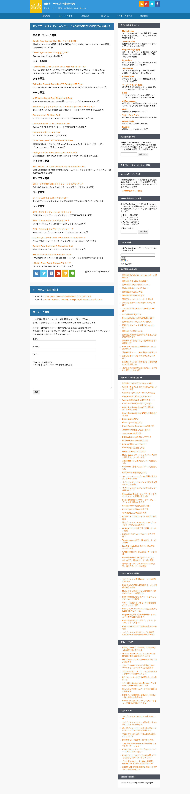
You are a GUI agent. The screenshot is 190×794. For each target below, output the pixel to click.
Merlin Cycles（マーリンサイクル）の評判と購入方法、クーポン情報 (139, 458)
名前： (36, 341)
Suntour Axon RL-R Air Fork (46, 117)
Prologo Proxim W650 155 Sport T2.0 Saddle (55, 155)
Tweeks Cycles (128, 44)
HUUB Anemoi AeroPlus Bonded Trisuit (52, 257)
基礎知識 (85, 18)
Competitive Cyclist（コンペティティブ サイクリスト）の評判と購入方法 (139, 497)
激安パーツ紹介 (127, 644)
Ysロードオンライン (130, 118)
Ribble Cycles (128, 79)
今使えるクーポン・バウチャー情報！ (136, 168)
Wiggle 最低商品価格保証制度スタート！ (139, 402)
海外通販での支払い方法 (132, 294)
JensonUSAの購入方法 (131, 436)
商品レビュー (126, 713)
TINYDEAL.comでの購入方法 (134, 515)
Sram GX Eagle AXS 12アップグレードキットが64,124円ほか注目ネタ (139, 704)
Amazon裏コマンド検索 (130, 176)
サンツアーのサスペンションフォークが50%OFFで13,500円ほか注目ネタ (138, 657)
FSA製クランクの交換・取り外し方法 (137, 742)
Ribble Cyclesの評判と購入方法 (135, 512)
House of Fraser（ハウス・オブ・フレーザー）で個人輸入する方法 (139, 503)
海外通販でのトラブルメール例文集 (137, 324)
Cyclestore (127, 63)
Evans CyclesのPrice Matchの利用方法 (138, 429)
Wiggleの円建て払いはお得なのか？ (137, 399)
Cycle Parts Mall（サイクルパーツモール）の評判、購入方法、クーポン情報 (138, 561)
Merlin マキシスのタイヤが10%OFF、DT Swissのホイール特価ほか (139, 594)
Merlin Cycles (128, 33)
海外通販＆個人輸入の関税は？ (135, 283)
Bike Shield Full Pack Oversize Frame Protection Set (59, 169)
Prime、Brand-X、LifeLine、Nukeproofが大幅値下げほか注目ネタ (73, 302)
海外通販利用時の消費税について (136, 287)
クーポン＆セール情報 (130, 576)
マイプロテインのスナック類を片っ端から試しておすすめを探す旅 (139, 726)
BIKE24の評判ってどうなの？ (134, 447)
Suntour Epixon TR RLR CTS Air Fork (51, 126)
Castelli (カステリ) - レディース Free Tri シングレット (59, 240)
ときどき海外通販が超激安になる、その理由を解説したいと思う (139, 371)
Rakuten (125, 129)
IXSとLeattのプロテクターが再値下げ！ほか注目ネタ (68, 299)
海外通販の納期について (132, 334)
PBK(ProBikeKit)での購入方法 (134, 475)
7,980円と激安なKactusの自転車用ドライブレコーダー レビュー (139, 747)
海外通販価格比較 (128, 139)
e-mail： (36, 349)
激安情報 (144, 18)
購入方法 (105, 18)
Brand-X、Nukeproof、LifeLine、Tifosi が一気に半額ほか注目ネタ (139, 698)
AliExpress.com (129, 103)
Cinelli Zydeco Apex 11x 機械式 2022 (51, 55)
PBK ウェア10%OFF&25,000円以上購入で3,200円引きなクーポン (139, 612)
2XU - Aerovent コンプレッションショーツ (53, 231)
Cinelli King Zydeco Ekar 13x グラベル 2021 (54, 43)
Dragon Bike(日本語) (131, 52)
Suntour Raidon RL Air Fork (46, 134)
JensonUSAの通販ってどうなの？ (136, 432)
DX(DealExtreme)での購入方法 (135, 443)
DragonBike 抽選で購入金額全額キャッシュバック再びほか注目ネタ (139, 618)
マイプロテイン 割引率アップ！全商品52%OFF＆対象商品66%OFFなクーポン (138, 636)
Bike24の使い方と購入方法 (133, 450)
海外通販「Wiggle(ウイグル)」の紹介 (137, 386)
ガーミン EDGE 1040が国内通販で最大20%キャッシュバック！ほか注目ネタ (138, 669)
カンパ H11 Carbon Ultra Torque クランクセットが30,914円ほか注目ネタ (139, 687)
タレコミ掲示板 (65, 18)
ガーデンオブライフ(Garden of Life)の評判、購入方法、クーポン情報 (138, 567)
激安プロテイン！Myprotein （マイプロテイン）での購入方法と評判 (139, 526)
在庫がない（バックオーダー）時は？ (137, 301)
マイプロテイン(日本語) (132, 87)
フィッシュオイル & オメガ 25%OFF (50, 200)
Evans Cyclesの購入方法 (132, 425)
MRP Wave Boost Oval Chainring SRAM (52, 100)
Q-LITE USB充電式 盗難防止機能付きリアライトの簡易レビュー (139, 770)
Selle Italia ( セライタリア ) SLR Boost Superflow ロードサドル (64, 109)
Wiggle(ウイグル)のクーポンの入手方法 (138, 395)
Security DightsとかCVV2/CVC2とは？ (138, 320)
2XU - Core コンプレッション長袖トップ (52, 214)
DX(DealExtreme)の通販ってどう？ (136, 439)
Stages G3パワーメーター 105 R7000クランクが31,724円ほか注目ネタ (139, 675)
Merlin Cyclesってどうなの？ (134, 454)
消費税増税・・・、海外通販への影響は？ (139, 355)
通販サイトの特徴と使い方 (132, 380)
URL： (36, 357)
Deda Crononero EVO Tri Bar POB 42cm (53, 143)
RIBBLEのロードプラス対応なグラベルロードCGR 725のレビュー (139, 753)
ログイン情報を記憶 (44, 365)
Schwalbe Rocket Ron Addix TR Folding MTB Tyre (58, 86)
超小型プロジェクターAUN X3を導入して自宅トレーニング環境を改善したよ (139, 731)
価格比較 (46, 18)
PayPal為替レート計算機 (131, 201)
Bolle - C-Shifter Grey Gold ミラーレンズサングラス (58, 186)
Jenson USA (127, 71)
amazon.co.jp (128, 123)
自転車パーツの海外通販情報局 (64, 3)
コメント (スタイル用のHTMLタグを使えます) (53, 367)
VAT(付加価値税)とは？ (131, 317)
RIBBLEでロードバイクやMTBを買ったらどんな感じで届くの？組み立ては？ (139, 759)
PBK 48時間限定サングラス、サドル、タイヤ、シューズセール (139, 624)
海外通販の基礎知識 (129, 272)
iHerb (124, 95)
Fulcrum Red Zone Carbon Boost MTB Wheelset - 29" (59, 69)
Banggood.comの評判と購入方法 (135, 508)
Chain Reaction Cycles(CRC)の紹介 (136, 406)
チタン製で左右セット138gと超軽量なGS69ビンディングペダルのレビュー (138, 765)
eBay (124, 112)
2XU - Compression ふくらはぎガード (51, 223)
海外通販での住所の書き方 (133, 298)
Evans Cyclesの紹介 (130, 421)
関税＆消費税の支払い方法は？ (135, 291)
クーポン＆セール (124, 18)
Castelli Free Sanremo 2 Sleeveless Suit (53, 248)
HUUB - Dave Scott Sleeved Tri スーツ (52, 265)
